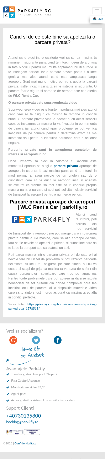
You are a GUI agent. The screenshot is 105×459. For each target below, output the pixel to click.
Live (97, 18)
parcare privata (66, 166)
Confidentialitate (25, 443)
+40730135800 (23, 416)
